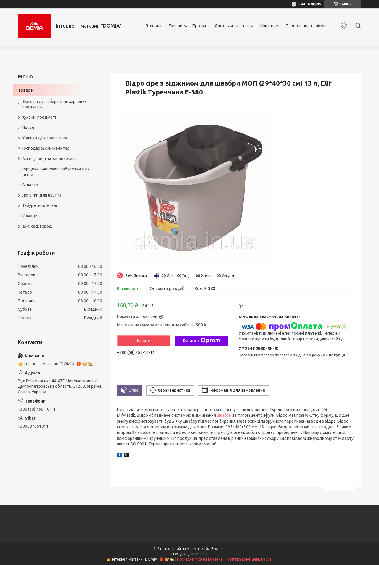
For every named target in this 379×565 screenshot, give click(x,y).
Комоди (30, 215)
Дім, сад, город (37, 226)
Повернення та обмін (306, 25)
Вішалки (30, 185)
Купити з (201, 340)
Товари (175, 25)
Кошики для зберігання (44, 138)
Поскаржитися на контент (200, 559)
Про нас (199, 25)
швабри (224, 415)
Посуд (28, 127)
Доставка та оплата (233, 25)
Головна (153, 25)
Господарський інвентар (46, 148)
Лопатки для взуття (41, 195)
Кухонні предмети (39, 117)
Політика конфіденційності (248, 559)
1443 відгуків (310, 4)
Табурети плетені (39, 205)
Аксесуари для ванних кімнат (50, 158)
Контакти (269, 25)
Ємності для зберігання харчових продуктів (54, 104)
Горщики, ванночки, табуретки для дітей (55, 172)
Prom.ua (218, 548)
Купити (143, 340)
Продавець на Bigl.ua (189, 554)
